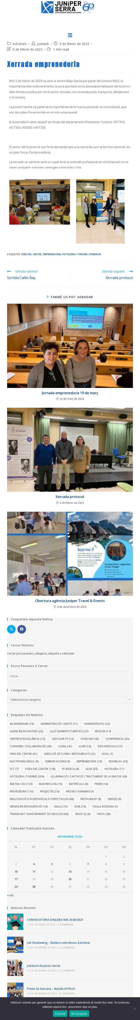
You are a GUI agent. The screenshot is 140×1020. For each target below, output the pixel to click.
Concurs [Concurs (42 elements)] (90, 739)
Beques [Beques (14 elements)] (103, 731)
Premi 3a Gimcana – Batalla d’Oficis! (51, 987)
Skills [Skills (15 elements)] (60, 806)
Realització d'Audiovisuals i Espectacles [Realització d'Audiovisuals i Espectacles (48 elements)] (42, 799)
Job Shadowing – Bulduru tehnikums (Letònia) (58, 942)
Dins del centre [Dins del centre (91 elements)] (24, 754)
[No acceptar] (134, 1008)
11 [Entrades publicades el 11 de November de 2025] (33, 871)
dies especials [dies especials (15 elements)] (110, 746)
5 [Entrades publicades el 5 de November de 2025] (52, 864)
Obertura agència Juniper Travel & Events (70, 600)
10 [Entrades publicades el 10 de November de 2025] (16, 871)
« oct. (10, 895)
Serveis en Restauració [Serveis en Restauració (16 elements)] (29, 806)
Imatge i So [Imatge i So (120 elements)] (21, 784)
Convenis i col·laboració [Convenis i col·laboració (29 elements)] (31, 746)
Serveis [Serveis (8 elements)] (114, 799)
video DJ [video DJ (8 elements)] (83, 814)
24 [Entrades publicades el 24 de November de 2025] (16, 886)
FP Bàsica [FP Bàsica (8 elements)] (70, 769)
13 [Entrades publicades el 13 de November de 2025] (70, 871)
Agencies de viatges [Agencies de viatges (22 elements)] (26, 731)
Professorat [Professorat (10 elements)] (21, 791)
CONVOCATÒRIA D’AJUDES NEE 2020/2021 (55, 920)
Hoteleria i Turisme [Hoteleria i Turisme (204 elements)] (27, 776)
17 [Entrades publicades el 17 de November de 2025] (16, 879)
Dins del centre (31, 254)
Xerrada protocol (70, 496)
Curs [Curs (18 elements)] (85, 746)
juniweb (43, 44)
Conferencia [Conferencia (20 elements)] (117, 739)
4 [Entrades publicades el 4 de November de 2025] (34, 864)
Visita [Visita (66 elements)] (103, 814)
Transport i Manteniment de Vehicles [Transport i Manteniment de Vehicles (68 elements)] (39, 814)
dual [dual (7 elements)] (107, 754)
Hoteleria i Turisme (75, 254)
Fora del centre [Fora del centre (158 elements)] (40, 769)
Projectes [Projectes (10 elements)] (49, 791)
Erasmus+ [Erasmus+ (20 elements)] (118, 761)
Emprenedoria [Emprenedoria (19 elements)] (89, 761)
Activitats (20, 44)
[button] (70, 35)
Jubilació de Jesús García (43, 965)
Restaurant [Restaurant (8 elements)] (91, 799)
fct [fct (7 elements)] (14, 769)
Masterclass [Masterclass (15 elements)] (50, 784)
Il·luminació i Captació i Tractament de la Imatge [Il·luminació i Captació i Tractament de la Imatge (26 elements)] (89, 776)
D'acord (60, 1013)
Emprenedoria (52, 254)
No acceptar (79, 1013)
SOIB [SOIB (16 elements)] (80, 806)
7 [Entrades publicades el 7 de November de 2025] (88, 864)
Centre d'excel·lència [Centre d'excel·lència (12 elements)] (27, 739)
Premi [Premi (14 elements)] (101, 784)
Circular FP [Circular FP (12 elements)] (63, 739)
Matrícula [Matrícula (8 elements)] (78, 784)
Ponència (95, 254)
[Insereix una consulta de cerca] (70, 676)
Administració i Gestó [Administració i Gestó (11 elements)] (59, 724)
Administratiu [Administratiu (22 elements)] (97, 724)
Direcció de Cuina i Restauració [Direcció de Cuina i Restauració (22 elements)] (69, 754)
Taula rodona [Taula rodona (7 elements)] (105, 806)
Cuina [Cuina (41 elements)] (65, 746)
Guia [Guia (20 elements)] (92, 769)
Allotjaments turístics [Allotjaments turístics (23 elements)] (69, 731)
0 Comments (65, 924)
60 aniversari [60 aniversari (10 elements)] (22, 724)
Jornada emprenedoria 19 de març (70, 393)
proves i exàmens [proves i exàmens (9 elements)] (80, 791)
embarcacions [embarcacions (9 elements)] (57, 761)
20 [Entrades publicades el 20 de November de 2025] (70, 879)
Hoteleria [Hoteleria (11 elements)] (114, 769)
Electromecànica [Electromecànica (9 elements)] (24, 761)
